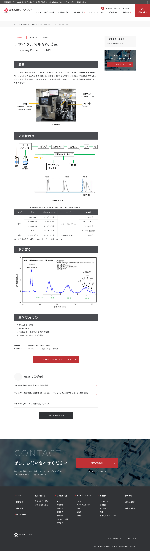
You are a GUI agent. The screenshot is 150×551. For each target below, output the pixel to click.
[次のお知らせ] (147, 3)
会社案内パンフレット (108, 516)
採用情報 (126, 8)
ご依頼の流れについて (95, 471)
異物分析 (60, 523)
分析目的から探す (41, 505)
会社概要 (103, 505)
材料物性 (60, 505)
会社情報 (126, 12)
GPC (33, 24)
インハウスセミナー (84, 505)
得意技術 (117, 8)
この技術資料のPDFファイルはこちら (56, 359)
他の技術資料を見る (56, 415)
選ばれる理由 (49, 12)
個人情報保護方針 (115, 539)
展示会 (78, 512)
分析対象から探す (41, 501)
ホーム (38, 12)
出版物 (78, 516)
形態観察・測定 (62, 519)
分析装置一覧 (78, 12)
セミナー (79, 501)
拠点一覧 (103, 508)
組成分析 (60, 508)
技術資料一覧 (63, 12)
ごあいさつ (104, 501)
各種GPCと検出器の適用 (115, 44)
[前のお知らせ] (147, 1)
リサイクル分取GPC (44, 24)
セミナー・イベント (96, 12)
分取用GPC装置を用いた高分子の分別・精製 (31, 385)
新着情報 (109, 8)
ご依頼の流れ (114, 12)
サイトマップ (132, 539)
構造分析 (60, 512)
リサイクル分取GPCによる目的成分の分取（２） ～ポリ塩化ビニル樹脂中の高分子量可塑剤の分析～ (51, 394)
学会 (78, 508)
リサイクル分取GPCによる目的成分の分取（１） (32, 403)
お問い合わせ (142, 10)
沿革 (101, 512)
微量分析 (60, 516)
